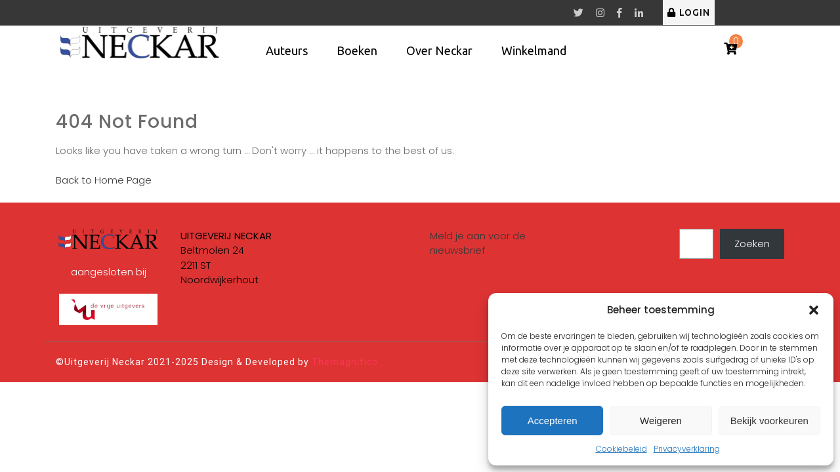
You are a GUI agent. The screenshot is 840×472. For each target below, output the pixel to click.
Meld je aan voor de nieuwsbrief (478, 243)
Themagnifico (343, 362)
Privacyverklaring (687, 448)
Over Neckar (439, 50)
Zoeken (752, 243)
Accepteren (553, 420)
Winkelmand (533, 50)
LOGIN (688, 12)
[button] (813, 310)
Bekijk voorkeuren (769, 420)
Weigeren (661, 420)
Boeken (357, 50)
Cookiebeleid (621, 448)
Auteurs (287, 50)
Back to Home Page (104, 180)
